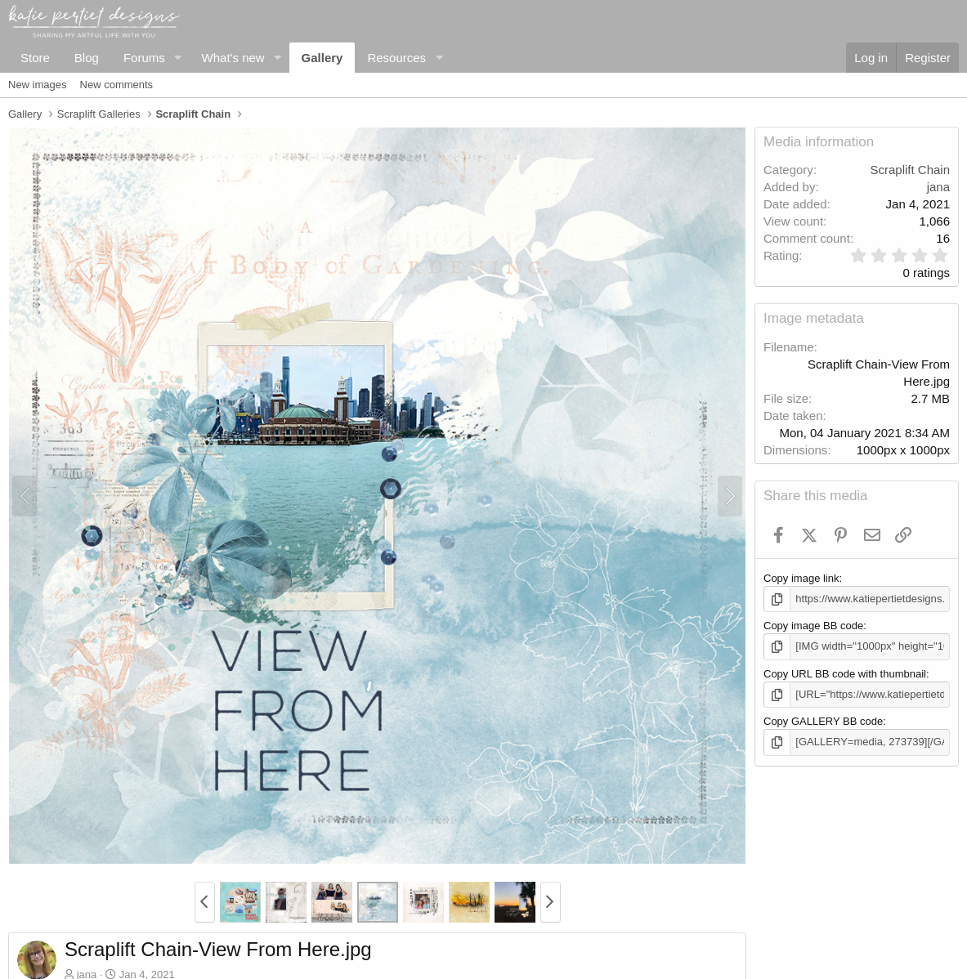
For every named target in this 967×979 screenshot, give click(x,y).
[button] (178, 57)
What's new (233, 58)
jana (938, 187)
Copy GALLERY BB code (823, 721)
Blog (86, 58)
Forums (144, 58)
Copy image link (801, 578)
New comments (117, 84)
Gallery (322, 58)
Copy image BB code (813, 625)
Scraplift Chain (910, 170)
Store (35, 58)
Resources (396, 58)
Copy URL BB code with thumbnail (844, 674)
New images (37, 84)
